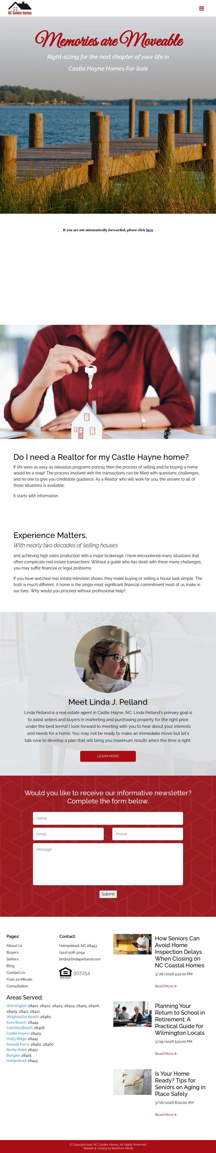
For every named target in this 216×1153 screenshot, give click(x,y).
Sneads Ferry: (18, 1044)
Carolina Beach (19, 1028)
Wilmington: (16, 1006)
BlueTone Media (122, 1148)
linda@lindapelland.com (80, 959)
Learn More (108, 756)
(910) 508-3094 (72, 952)
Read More (165, 986)
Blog (10, 966)
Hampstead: (16, 1061)
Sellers (12, 959)
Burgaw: (13, 1055)
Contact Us (15, 972)
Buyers (12, 952)
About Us (14, 945)
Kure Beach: (16, 1022)
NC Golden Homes (106, 1144)
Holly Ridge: (16, 1039)
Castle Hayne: (18, 1033)
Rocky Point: (16, 1050)
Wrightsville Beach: (22, 1017)
